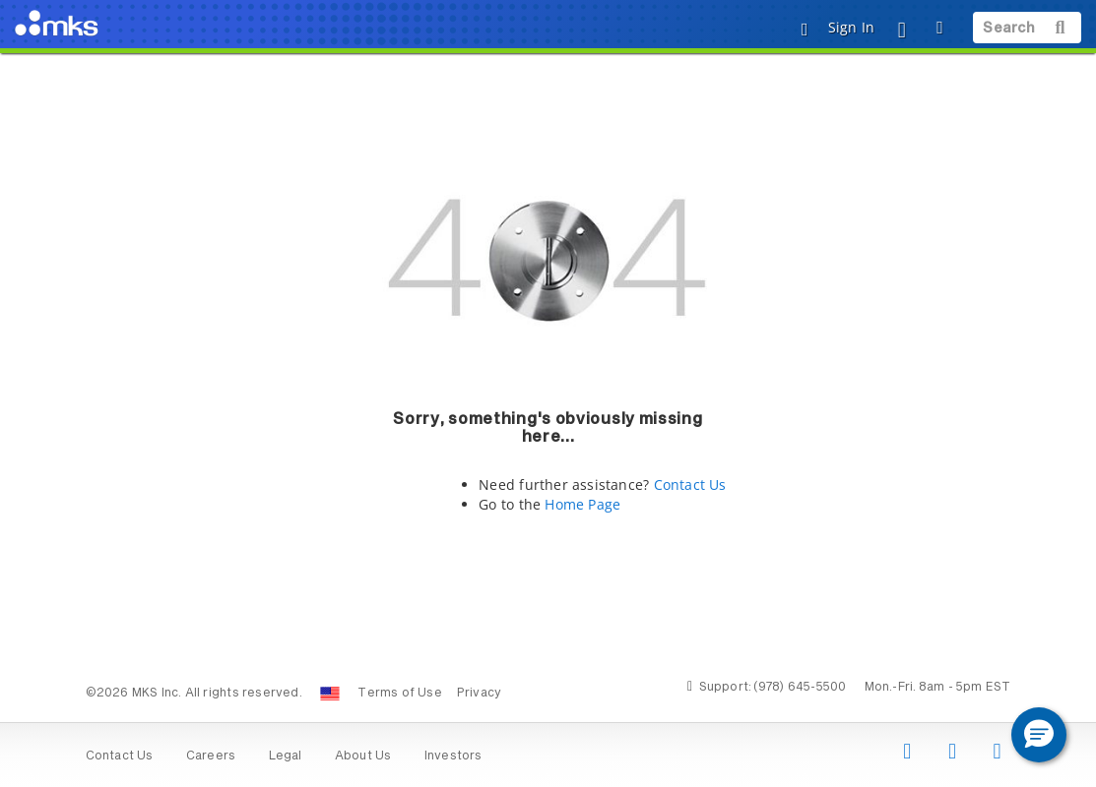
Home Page (582, 504)
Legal (285, 756)
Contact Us (690, 484)
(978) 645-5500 (799, 688)
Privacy (479, 693)
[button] (1038, 734)
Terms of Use (399, 693)
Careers (210, 756)
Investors (453, 756)
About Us (363, 756)
